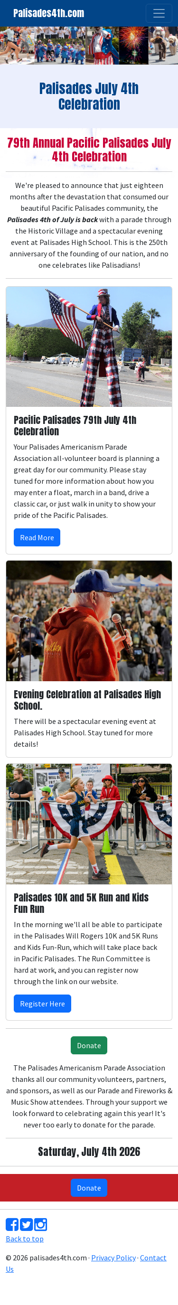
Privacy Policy (113, 1257)
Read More (37, 537)
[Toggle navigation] (159, 13)
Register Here (42, 1003)
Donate (89, 1045)
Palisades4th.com (48, 13)
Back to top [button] (25, 1238)
